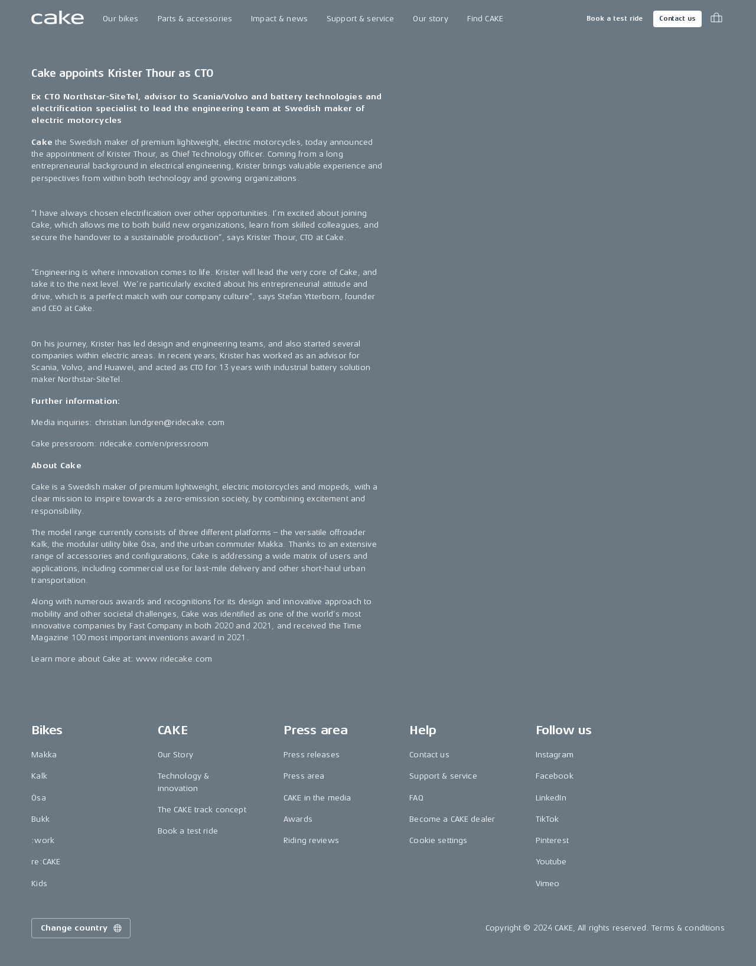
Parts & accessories (195, 18)
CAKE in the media (317, 797)
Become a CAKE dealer (452, 819)
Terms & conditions (688, 927)
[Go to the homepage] (57, 19)
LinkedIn (551, 797)
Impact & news (279, 18)
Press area (304, 775)
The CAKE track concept (202, 809)
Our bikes (120, 18)
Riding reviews (311, 840)
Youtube (551, 861)
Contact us (677, 18)
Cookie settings (438, 840)
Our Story (175, 754)
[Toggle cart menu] (716, 19)
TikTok (547, 819)
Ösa (38, 797)
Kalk (39, 775)
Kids (39, 883)
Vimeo (548, 883)
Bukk (40, 819)
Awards (298, 819)
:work (42, 840)
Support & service (360, 18)
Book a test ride (614, 18)
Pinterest (552, 840)
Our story (430, 18)
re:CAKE (45, 861)
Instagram (554, 754)
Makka (44, 754)
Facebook (554, 775)
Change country (82, 928)
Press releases (312, 754)
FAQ (416, 797)
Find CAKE (485, 18)
